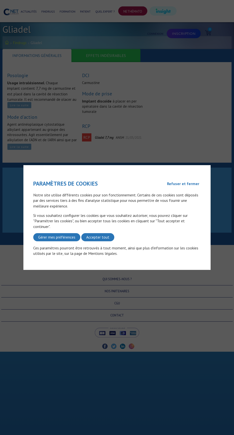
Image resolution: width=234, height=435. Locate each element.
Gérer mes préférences (56, 237)
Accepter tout (97, 237)
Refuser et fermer (183, 183)
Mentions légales (102, 253)
